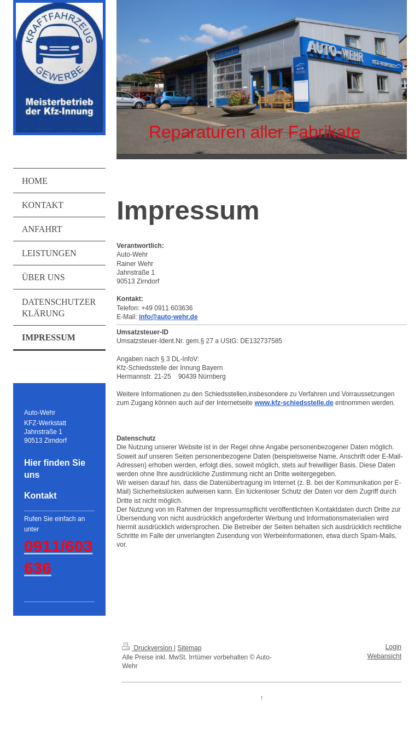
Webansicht (384, 656)
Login (393, 647)
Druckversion (148, 648)
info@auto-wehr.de (168, 317)
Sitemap (189, 648)
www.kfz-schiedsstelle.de (293, 403)
